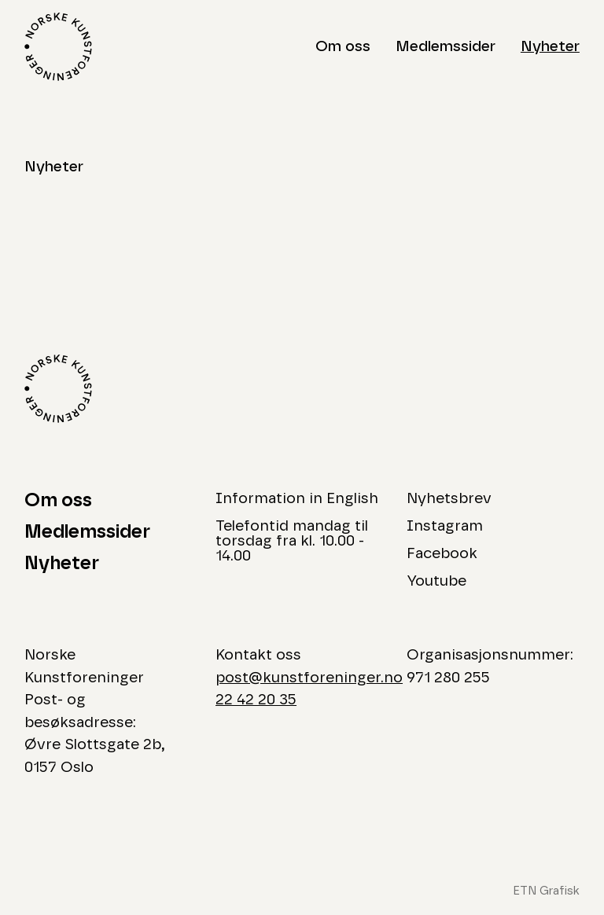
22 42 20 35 (255, 700)
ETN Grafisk (546, 891)
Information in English (296, 498)
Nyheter (550, 46)
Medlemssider (445, 46)
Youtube (436, 581)
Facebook (442, 553)
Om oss (342, 46)
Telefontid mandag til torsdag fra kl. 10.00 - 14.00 (291, 541)
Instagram (445, 526)
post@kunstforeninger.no (309, 678)
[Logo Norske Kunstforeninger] (58, 47)
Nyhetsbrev (449, 498)
